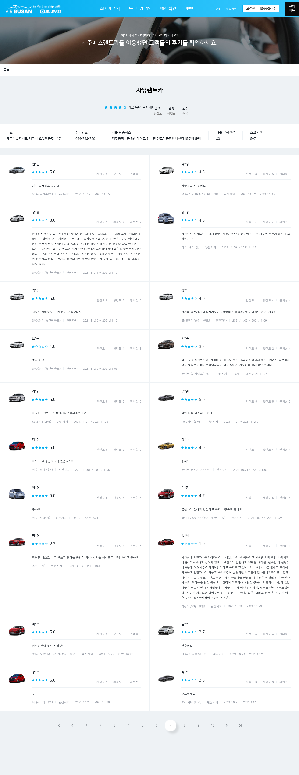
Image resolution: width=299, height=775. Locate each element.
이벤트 (190, 8)
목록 (7, 70)
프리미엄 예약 (140, 8)
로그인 (216, 9)
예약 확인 (168, 8)
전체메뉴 (292, 8)
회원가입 (231, 9)
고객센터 (260, 9)
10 (212, 725)
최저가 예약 (110, 8)
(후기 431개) (144, 107)
